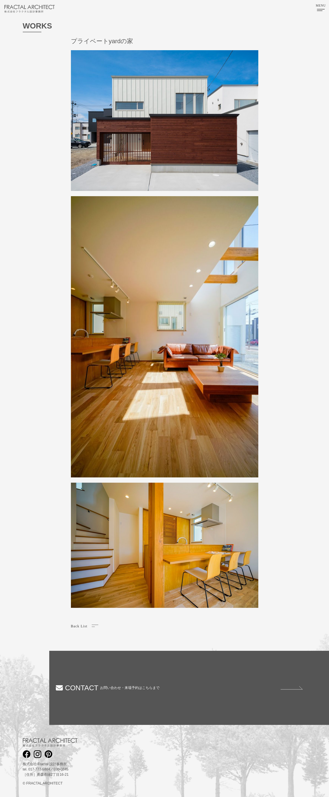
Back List (79, 626)
